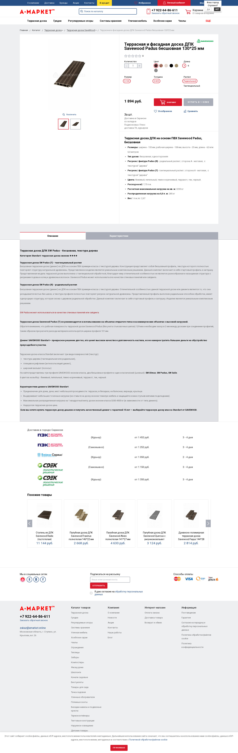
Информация (188, 607)
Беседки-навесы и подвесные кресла (86, 709)
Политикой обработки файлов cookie (148, 739)
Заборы (75, 657)
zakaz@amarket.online (33, 627)
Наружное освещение (82, 725)
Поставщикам (188, 612)
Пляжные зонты (79, 702)
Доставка (49, 3)
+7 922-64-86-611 (165, 10)
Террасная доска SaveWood (81, 30)
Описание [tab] (52, 236)
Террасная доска (37, 21)
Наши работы (115, 632)
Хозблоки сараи (162, 21)
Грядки (57, 21)
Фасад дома (77, 667)
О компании (33, 3)
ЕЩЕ (208, 21)
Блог (110, 637)
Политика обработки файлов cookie (196, 637)
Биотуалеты (77, 682)
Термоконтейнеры (80, 715)
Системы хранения (110, 21)
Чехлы (182, 21)
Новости (112, 617)
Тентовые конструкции (82, 720)
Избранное (142, 3)
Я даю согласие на (119, 593)
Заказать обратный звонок (165, 13)
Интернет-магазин (155, 607)
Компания (113, 607)
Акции (76, 3)
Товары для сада (79, 687)
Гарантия (186, 617)
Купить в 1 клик (198, 102)
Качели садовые (79, 677)
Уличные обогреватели (83, 697)
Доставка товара (154, 617)
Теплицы (75, 652)
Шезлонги (76, 672)
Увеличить (69, 114)
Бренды (64, 3)
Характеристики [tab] (119, 236)
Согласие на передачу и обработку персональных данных (194, 626)
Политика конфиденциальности (192, 645)
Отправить (98, 586)
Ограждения (77, 647)
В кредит (104, 3)
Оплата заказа (152, 612)
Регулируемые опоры (80, 21)
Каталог (36, 30)
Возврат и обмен (153, 622)
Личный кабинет (174, 2)
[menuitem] (37, 21)
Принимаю (119, 748)
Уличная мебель (137, 21)
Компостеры (77, 662)
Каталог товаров (80, 607)
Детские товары (79, 730)
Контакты (89, 3)
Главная (24, 30)
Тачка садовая (78, 692)
